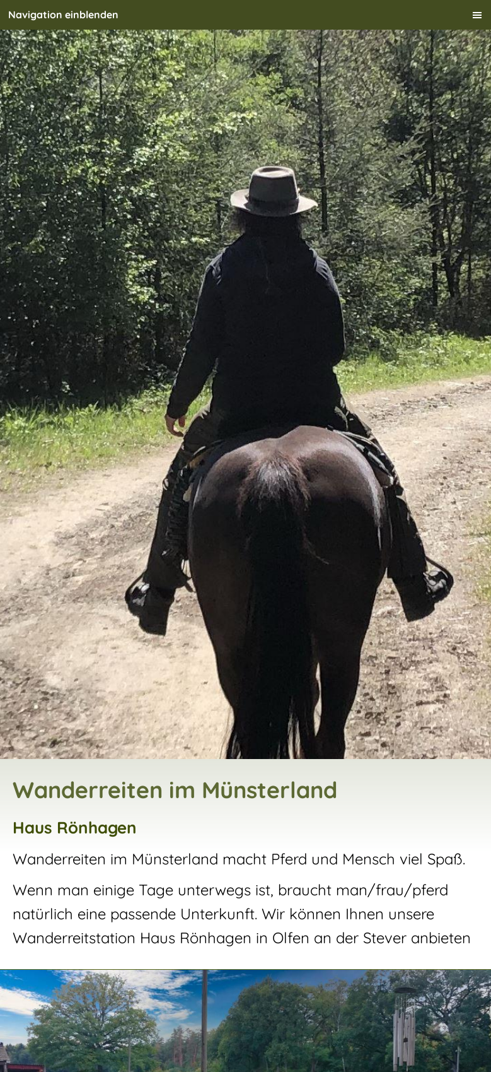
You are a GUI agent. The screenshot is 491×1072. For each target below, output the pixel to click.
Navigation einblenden (63, 14)
